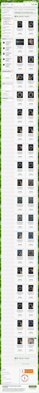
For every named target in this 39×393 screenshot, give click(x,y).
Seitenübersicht (5, 101)
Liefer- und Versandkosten (5, 373)
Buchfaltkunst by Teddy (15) (6, 13)
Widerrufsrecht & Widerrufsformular (7, 383)
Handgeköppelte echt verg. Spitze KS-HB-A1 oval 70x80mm (31, 206)
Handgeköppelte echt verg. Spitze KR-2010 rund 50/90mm (31, 83)
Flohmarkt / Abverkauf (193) (7, 16)
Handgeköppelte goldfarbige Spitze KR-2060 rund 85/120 (20, 136)
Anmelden (7, 92)
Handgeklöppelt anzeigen (6, 20)
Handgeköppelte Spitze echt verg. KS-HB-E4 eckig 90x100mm (20, 241)
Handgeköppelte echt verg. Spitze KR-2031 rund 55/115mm (31, 294)
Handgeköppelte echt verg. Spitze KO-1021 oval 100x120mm (31, 66)
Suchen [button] (25, 1)
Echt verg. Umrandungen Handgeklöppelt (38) (7, 22)
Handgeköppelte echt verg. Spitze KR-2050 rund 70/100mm (31, 277)
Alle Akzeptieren (32, 386)
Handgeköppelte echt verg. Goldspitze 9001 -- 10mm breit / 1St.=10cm (20, 48)
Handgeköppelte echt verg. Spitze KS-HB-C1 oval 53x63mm (31, 189)
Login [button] (29, 1)
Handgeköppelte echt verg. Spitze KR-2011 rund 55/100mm (20, 83)
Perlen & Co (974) (6, 36)
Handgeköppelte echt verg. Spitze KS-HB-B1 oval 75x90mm (20, 206)
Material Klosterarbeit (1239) (6, 31)
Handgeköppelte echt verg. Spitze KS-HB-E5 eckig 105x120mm (31, 241)
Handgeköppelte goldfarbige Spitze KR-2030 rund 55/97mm (20, 171)
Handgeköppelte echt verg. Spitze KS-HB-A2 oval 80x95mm (20, 224)
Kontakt (3, 376)
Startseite (4, 7)
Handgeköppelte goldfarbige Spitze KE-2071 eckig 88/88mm (31, 171)
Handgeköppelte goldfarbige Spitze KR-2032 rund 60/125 (31, 153)
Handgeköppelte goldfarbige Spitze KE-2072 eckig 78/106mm (20, 189)
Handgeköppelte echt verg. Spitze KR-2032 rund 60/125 (20, 294)
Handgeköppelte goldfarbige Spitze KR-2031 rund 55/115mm (20, 118)
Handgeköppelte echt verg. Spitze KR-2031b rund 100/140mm (31, 347)
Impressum (3, 371)
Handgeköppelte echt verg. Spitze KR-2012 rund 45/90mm (20, 66)
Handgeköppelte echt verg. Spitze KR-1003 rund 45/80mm (31, 30)
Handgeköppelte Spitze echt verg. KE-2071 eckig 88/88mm (31, 329)
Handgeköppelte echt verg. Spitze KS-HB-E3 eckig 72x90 (31, 224)
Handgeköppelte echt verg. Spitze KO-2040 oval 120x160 (31, 312)
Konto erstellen (5, 94)
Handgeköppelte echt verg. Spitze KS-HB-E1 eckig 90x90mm (31, 259)
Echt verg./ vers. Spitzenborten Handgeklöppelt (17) (7, 25)
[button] (15, 17)
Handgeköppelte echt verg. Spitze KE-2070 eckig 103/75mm (20, 347)
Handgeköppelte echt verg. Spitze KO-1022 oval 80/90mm (20, 101)
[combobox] (21, 17)
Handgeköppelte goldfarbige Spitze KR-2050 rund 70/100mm (20, 153)
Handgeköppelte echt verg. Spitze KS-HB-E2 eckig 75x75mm (20, 259)
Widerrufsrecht (4, 378)
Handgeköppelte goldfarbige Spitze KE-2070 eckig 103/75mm (31, 136)
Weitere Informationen (32, 388)
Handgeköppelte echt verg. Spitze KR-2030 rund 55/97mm (20, 312)
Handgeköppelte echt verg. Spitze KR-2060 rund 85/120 (20, 277)
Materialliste (9, 7)
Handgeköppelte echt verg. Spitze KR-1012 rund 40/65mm (31, 48)
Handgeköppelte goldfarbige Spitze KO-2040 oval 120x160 (31, 118)
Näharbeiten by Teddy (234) (7, 34)
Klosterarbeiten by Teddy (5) (6, 28)
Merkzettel (34, 1)
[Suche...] (12, 4)
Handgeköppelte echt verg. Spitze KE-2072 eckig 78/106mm (20, 329)
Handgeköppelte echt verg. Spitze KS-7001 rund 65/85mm (20, 30)
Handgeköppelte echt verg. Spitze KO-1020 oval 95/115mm (31, 101)
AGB (2, 381)
